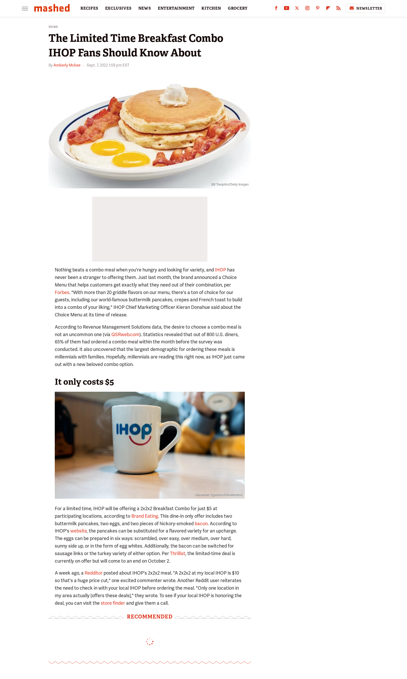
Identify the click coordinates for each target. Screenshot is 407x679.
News (53, 26)
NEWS (144, 8)
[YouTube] (286, 9)
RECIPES (89, 8)
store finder (113, 603)
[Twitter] (297, 9)
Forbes (62, 292)
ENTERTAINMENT (176, 8)
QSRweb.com (125, 334)
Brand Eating (144, 516)
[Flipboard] (328, 9)
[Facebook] (276, 9)
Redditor (94, 573)
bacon (201, 524)
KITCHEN (211, 8)
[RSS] (338, 9)
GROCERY (238, 8)
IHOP (220, 270)
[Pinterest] (318, 9)
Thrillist (177, 553)
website (78, 531)
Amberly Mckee (66, 65)
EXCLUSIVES (118, 8)
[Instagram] (307, 9)
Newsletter (365, 8)
